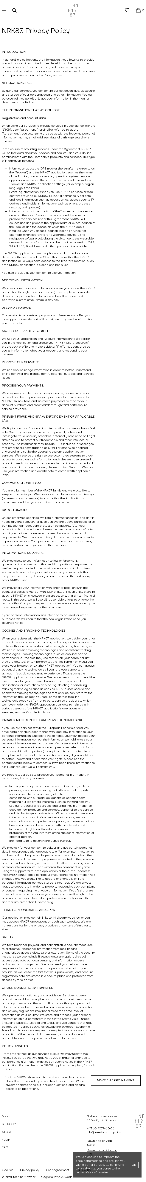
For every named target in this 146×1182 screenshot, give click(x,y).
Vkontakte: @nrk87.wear (18, 1177)
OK (134, 1165)
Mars (6, 1116)
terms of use (84, 1172)
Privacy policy (29, 1170)
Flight (7, 1140)
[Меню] (3, 10)
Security (9, 1124)
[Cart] (140, 10)
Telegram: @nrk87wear (55, 1177)
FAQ (5, 1147)
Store (7, 1132)
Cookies (7, 1170)
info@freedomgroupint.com (106, 1132)
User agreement (57, 1170)
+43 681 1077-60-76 (100, 1128)
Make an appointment (115, 1080)
